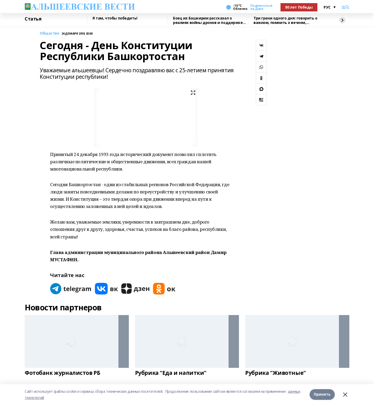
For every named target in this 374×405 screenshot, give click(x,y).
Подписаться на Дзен (261, 7)
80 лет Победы (299, 7)
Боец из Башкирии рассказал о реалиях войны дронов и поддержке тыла (208, 20)
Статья (33, 19)
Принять (322, 394)
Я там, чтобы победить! (114, 18)
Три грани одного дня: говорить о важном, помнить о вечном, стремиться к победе (285, 20)
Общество (49, 33)
